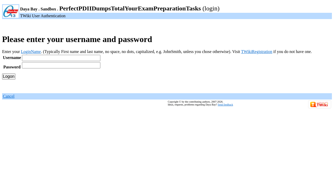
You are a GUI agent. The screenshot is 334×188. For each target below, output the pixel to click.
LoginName (31, 51)
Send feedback (225, 104)
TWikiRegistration (256, 51)
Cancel (8, 96)
